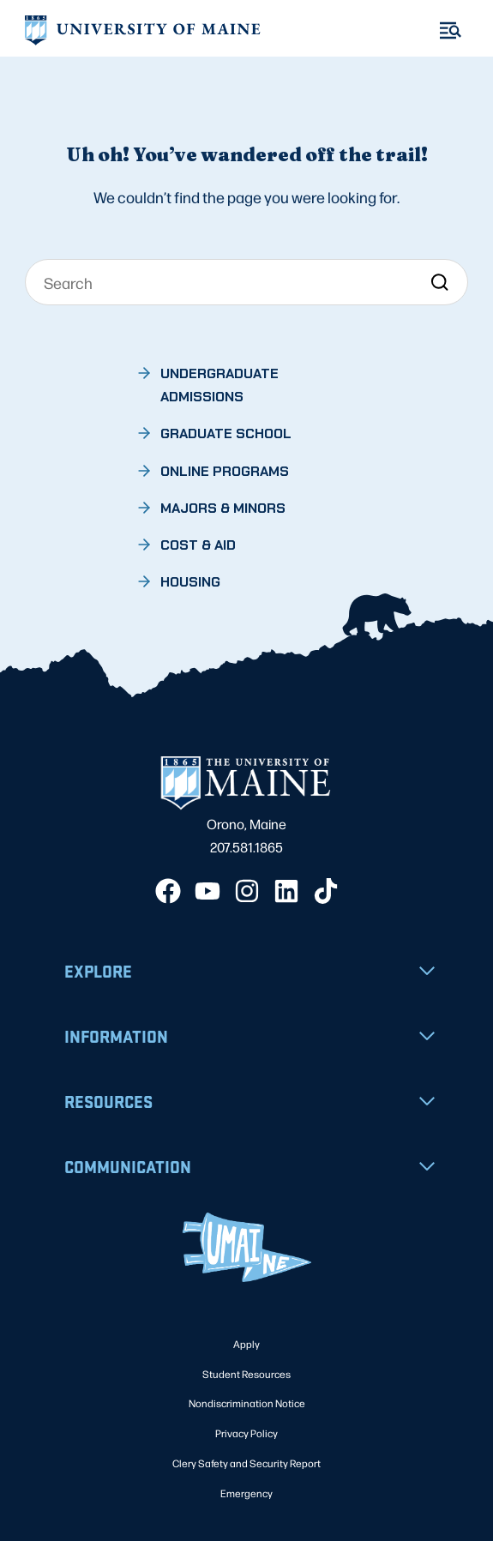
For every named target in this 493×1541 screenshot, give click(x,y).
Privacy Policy (246, 1433)
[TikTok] (326, 891)
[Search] (247, 282)
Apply (246, 1344)
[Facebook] (168, 891)
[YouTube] (207, 891)
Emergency (246, 1493)
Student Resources (246, 1374)
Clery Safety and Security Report (246, 1463)
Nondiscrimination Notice (247, 1403)
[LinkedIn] (286, 891)
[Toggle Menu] (450, 30)
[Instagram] (247, 891)
